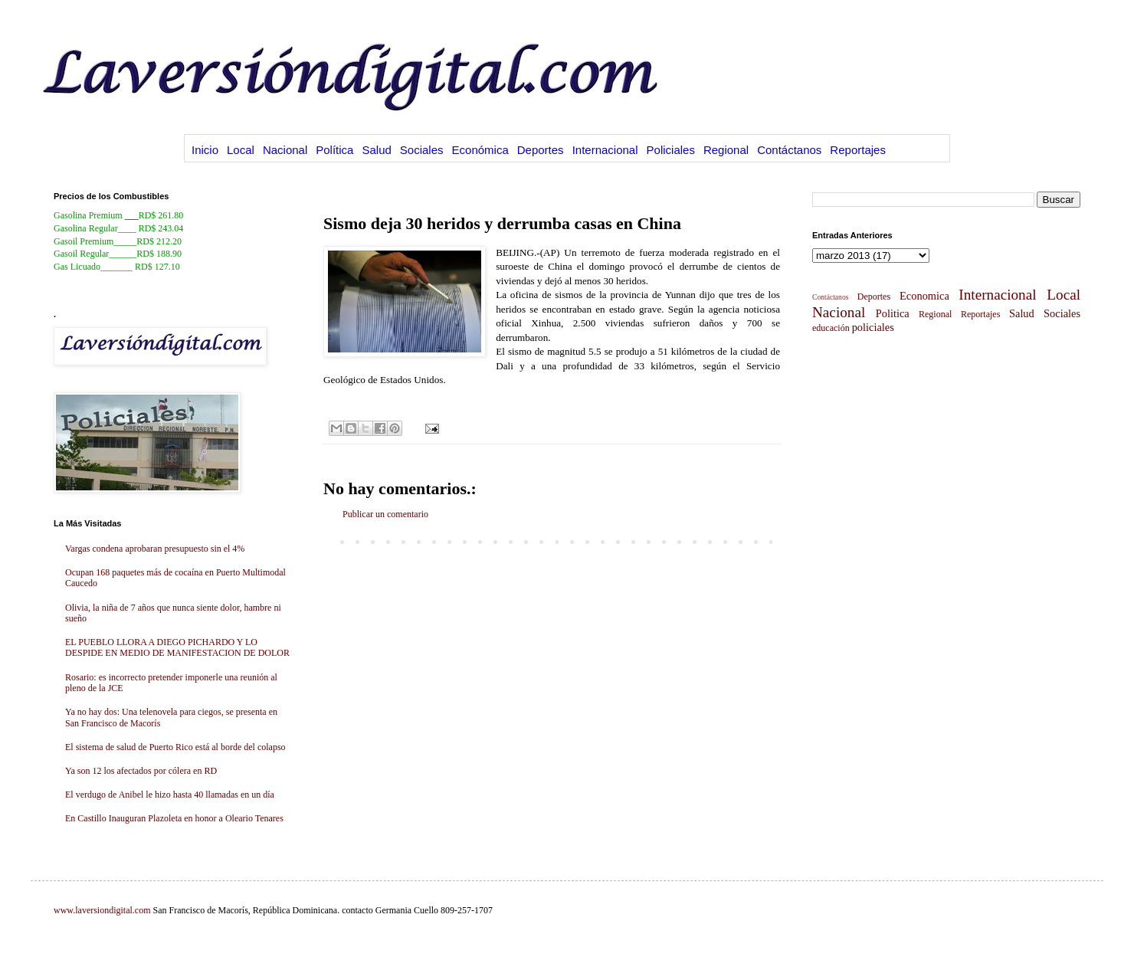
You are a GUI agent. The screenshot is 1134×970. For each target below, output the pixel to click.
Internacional (605, 149)
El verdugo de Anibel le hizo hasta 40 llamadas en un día (169, 794)
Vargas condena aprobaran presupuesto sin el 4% (154, 548)
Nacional (285, 149)
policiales (873, 327)
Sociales (422, 149)
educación (831, 328)
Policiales (671, 149)
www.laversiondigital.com (102, 910)
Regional (726, 149)
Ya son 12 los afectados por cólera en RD (141, 770)
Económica (480, 149)
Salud (376, 149)
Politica (892, 313)
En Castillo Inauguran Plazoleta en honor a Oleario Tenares (174, 818)
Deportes (540, 149)
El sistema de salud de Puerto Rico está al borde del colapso (175, 747)
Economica (924, 296)
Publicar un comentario (385, 514)
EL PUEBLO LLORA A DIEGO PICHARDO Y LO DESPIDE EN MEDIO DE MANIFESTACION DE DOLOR (177, 647)
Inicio (205, 149)
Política (334, 149)
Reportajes (858, 149)
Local (240, 149)
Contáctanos (789, 149)
